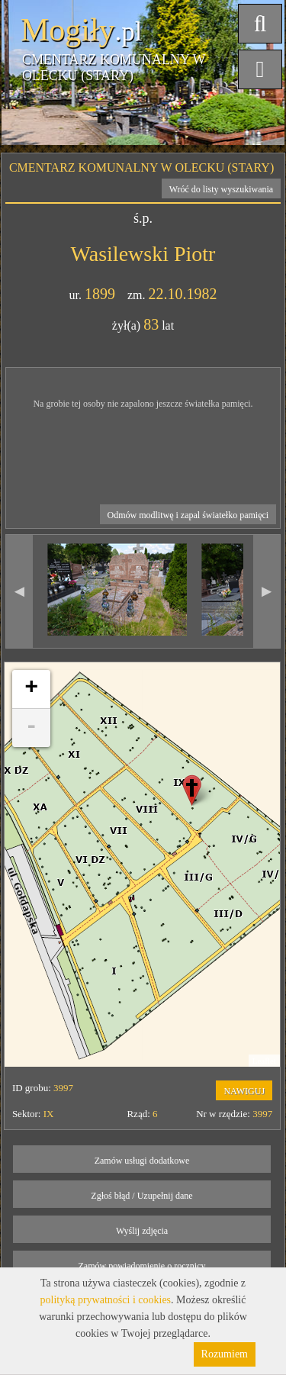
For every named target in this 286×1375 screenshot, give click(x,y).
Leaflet (264, 1060)
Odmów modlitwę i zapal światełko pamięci (188, 515)
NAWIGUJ (244, 1091)
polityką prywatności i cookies (105, 1300)
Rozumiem (224, 1354)
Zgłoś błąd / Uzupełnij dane (141, 1195)
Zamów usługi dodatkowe (142, 1160)
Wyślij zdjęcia (142, 1230)
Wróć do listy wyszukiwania (221, 189)
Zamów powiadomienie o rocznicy (142, 1266)
